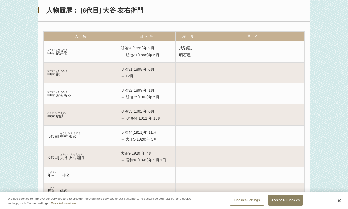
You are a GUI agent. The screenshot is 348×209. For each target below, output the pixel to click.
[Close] (339, 202)
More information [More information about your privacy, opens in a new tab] (63, 205)
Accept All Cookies (285, 201)
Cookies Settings (247, 201)
